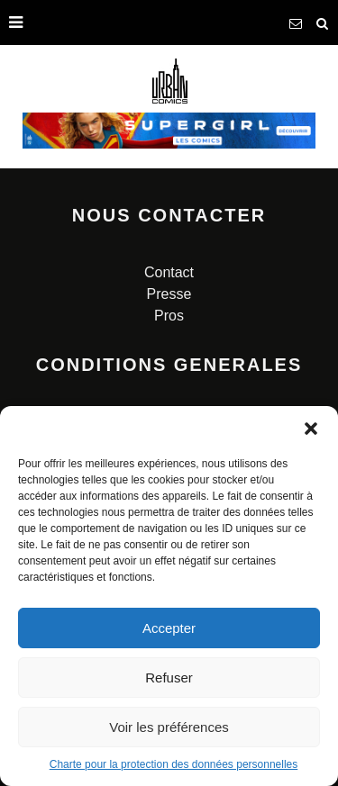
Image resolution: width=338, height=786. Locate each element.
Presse (169, 294)
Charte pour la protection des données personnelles (174, 764)
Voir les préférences (169, 727)
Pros (169, 315)
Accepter (169, 628)
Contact (169, 272)
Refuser (169, 677)
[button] (311, 429)
